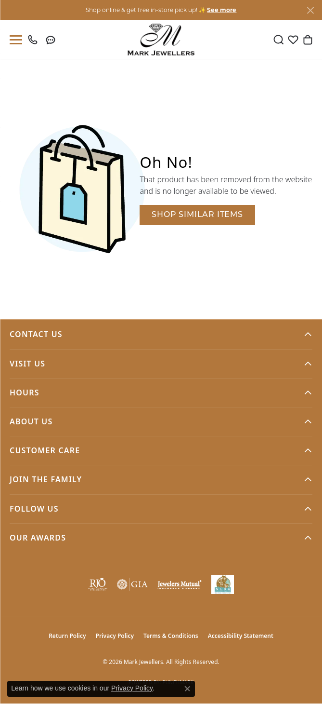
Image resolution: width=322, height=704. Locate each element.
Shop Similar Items (197, 215)
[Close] (310, 10)
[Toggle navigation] (14, 40)
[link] (35, 39)
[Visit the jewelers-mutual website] (179, 584)
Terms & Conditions (170, 636)
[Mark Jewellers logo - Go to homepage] (161, 39)
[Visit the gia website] (132, 584)
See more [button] (221, 10)
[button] (278, 39)
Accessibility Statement (240, 636)
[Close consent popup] (187, 688)
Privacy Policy (115, 636)
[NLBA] (222, 584)
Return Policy (67, 636)
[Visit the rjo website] (97, 584)
